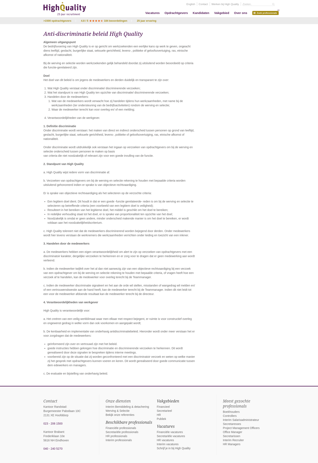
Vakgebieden (168, 401)
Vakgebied (221, 13)
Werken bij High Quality (225, 4)
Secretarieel (164, 410)
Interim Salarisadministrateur (241, 419)
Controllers (230, 415)
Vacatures (152, 13)
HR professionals (116, 436)
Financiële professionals (121, 428)
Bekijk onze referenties (120, 414)
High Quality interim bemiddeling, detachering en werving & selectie (64, 9)
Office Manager (232, 432)
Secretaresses (232, 424)
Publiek (161, 418)
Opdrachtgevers (176, 13)
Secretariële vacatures (171, 436)
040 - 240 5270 (52, 448)
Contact (203, 4)
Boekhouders (231, 411)
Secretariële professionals (122, 432)
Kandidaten (201, 13)
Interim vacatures (167, 444)
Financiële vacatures (170, 432)
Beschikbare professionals (129, 422)
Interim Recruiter (233, 440)
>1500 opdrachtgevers (57, 20)
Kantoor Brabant (53, 431)
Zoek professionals (266, 12)
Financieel (163, 406)
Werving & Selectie (118, 410)
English (190, 4)
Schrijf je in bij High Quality (174, 448)
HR (159, 414)
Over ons (240, 13)
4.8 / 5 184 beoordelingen (104, 20)
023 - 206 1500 (52, 423)
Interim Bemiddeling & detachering (127, 406)
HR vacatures (165, 440)
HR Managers (231, 444)
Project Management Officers (241, 428)
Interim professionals (119, 440)
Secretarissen (231, 436)
